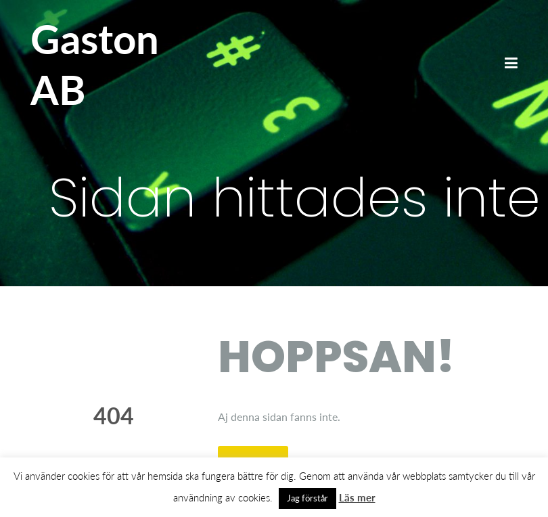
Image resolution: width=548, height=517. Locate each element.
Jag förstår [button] (307, 498)
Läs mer (357, 497)
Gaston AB (94, 64)
